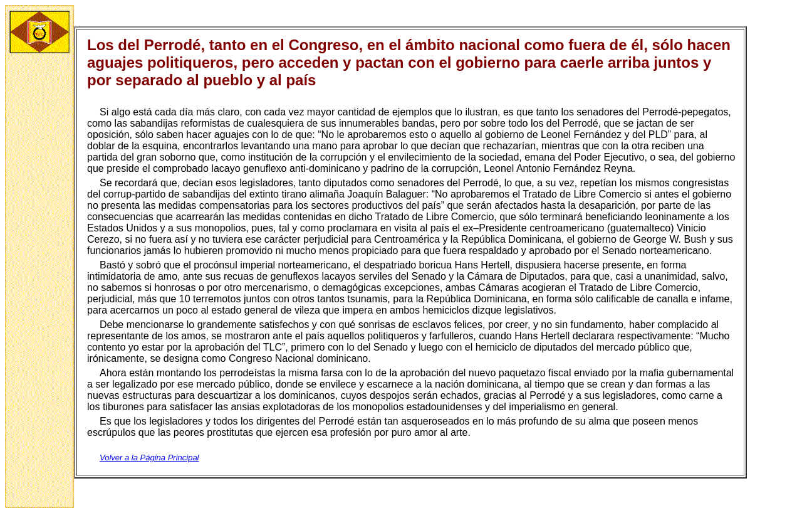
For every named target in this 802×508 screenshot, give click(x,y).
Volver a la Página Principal (149, 457)
